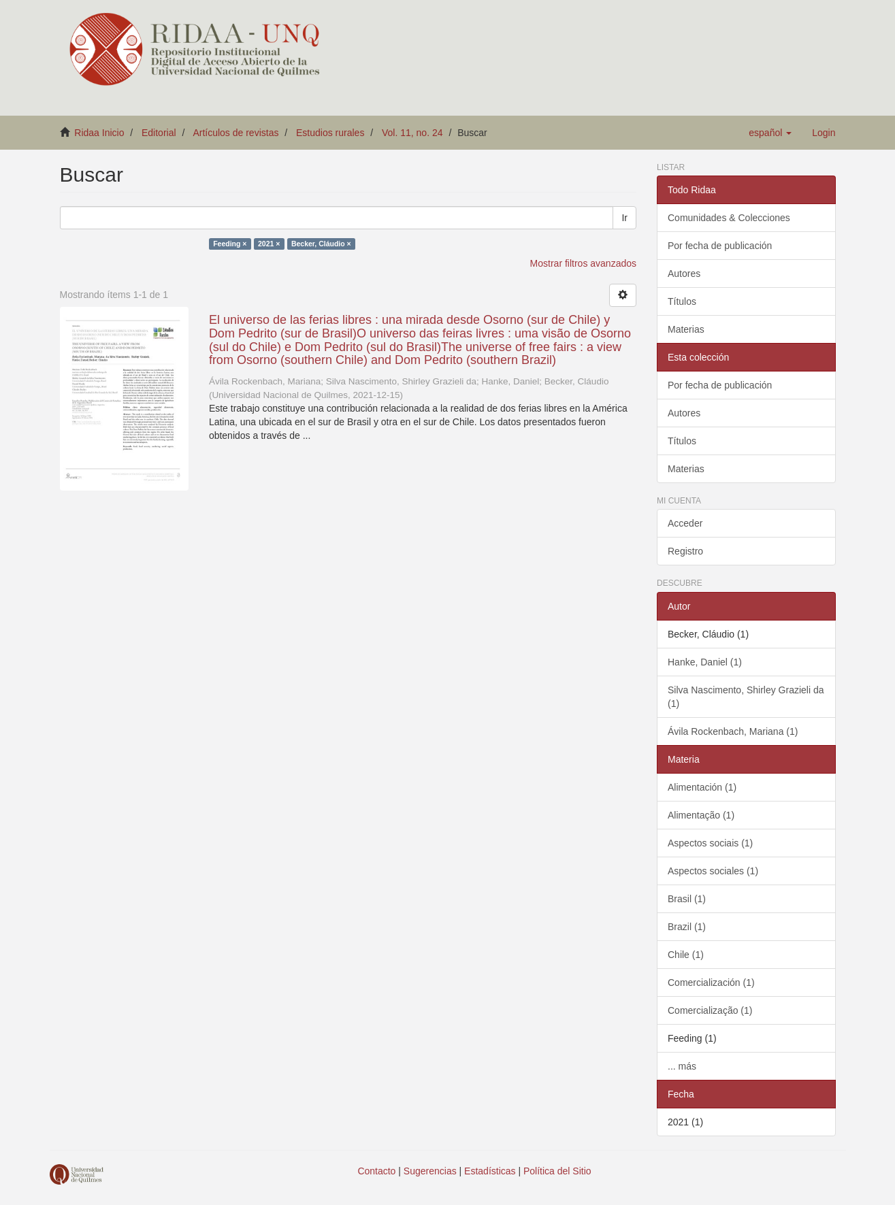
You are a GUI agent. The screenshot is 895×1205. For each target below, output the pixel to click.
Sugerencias (430, 1171)
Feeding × (229, 244)
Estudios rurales (330, 132)
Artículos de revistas (235, 132)
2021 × (269, 244)
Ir (624, 217)
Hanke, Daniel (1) (705, 662)
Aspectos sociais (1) (710, 843)
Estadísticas (489, 1171)
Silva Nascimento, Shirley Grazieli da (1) (746, 696)
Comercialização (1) (710, 1010)
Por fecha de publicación (720, 245)
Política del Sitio (557, 1171)
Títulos (682, 301)
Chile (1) (686, 954)
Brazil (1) (687, 926)
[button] (770, 133)
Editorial (159, 132)
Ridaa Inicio (99, 132)
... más (682, 1066)
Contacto (376, 1171)
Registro (685, 551)
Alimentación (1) (702, 787)
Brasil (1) (687, 898)
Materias (686, 329)
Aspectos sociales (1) (713, 870)
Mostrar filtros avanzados (583, 263)
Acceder (685, 523)
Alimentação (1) (701, 815)
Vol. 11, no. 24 (412, 132)
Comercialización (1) (711, 982)
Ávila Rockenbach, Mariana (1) (733, 731)
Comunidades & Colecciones (729, 217)
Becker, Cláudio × (321, 244)
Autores (684, 273)
